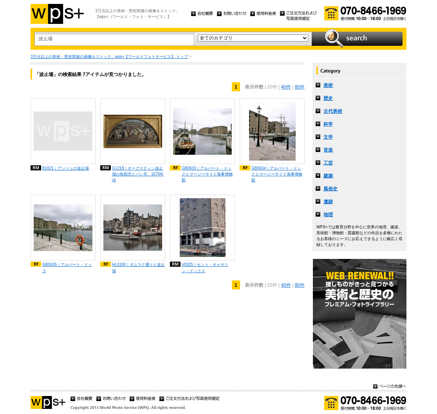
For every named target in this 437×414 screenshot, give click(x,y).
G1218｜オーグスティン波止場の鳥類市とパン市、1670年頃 (138, 174)
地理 (328, 214)
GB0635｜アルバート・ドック (67, 267)
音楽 (328, 150)
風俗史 (330, 189)
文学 (328, 137)
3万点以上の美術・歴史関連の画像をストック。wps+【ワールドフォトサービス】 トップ (109, 56)
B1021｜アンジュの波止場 (65, 168)
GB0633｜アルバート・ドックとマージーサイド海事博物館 (207, 174)
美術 (328, 85)
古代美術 (332, 111)
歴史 (328, 98)
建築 (328, 176)
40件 (286, 87)
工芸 (328, 163)
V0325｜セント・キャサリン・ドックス (205, 267)
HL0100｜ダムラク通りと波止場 (138, 267)
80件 (300, 87)
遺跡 (328, 201)
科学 (328, 124)
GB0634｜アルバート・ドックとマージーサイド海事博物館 (276, 174)
